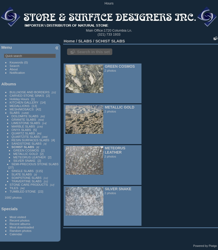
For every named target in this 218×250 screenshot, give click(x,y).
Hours (108, 3)
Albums (8, 84)
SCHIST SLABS (23, 147)
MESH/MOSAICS (22, 109)
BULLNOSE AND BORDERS (30, 92)
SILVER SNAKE (24, 160)
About (14, 69)
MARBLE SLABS (23, 126)
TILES (14, 188)
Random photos (21, 230)
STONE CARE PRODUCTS (29, 184)
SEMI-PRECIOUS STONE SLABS (35, 164)
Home (69, 41)
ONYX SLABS (21, 129)
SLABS (15, 112)
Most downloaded (22, 227)
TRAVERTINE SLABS (27, 181)
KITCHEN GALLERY (24, 102)
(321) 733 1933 (109, 34)
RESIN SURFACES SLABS (30, 140)
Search (14, 65)
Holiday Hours (19, 99)
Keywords (16, 62)
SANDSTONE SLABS (27, 143)
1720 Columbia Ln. (118, 30)
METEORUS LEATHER (29, 157)
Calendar (16, 234)
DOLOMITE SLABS (25, 116)
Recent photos (20, 220)
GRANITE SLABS (24, 119)
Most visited (18, 217)
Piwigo (213, 245)
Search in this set (93, 52)
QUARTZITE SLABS (26, 136)
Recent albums (20, 224)
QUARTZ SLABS (23, 133)
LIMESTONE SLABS (26, 123)
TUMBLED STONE (23, 191)
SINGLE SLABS (23, 171)
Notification (17, 72)
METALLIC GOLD (25, 153)
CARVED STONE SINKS (27, 95)
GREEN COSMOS (26, 150)
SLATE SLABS (22, 174)
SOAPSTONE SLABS (27, 177)
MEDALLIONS (20, 105)
